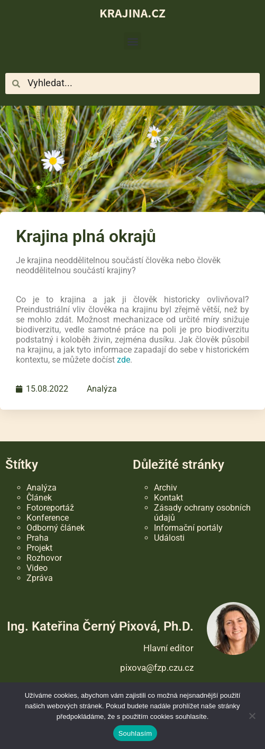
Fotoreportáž (50, 508)
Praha (37, 538)
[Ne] (251, 715)
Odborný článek (55, 528)
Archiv (165, 488)
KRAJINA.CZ (132, 12)
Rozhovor (44, 558)
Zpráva (39, 578)
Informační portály (188, 528)
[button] (132, 41)
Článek (39, 498)
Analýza (102, 389)
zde (123, 360)
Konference (47, 518)
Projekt (39, 548)
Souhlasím (135, 733)
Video (37, 568)
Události (169, 538)
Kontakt (168, 498)
